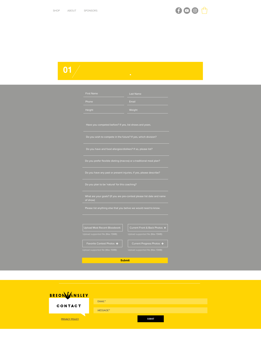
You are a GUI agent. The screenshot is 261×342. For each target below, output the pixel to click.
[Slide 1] (130, 74)
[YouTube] (187, 10)
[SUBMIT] (150, 318)
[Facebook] (178, 10)
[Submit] (125, 260)
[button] (204, 10)
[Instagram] (195, 10)
